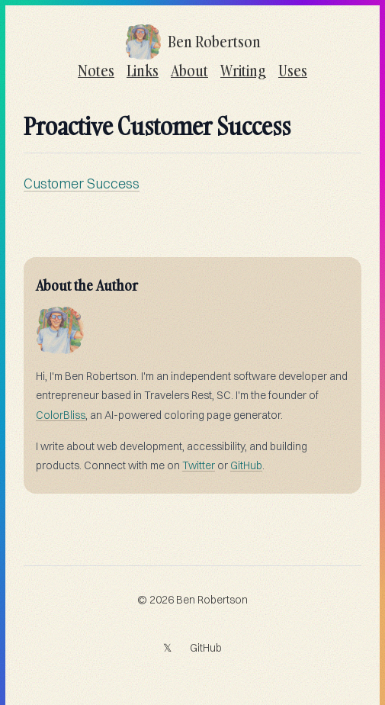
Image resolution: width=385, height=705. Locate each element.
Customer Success (82, 183)
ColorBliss (60, 415)
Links (143, 70)
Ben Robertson (212, 600)
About (189, 70)
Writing (243, 70)
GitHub (246, 465)
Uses (292, 70)
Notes (96, 70)
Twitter (198, 465)
